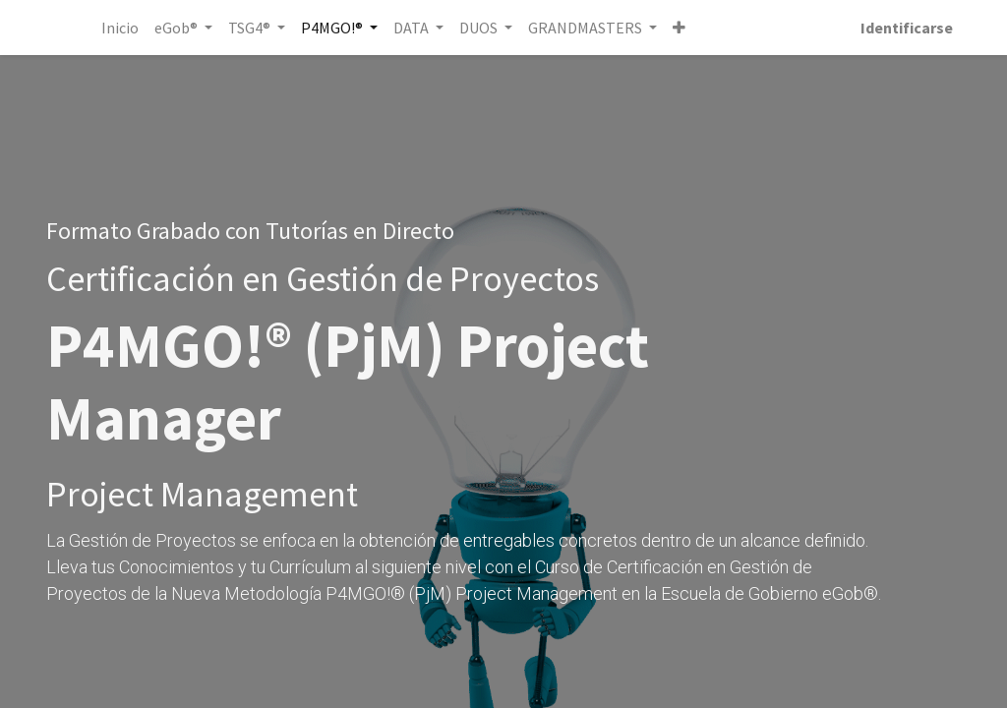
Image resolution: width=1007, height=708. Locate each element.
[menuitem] (120, 27)
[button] (679, 27)
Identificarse (906, 27)
